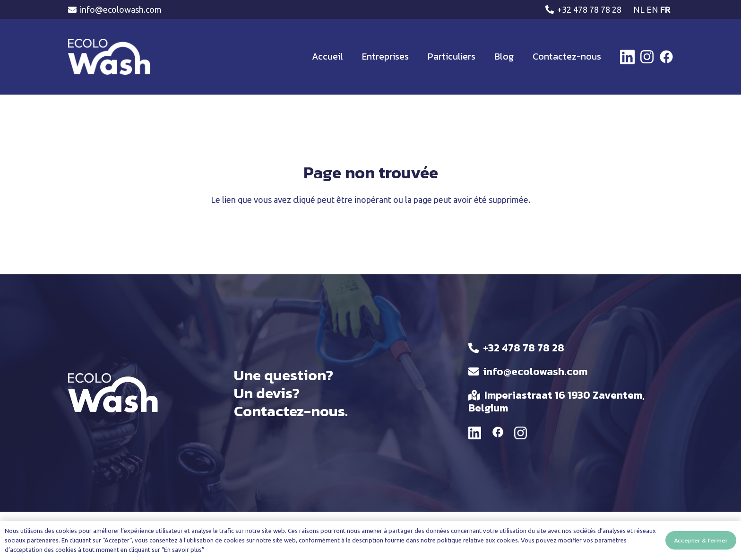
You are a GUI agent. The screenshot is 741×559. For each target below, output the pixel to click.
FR (665, 9)
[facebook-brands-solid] (666, 57)
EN (652, 9)
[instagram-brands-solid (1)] (647, 57)
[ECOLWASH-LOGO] (109, 57)
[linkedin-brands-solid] (627, 57)
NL (639, 9)
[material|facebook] (497, 434)
